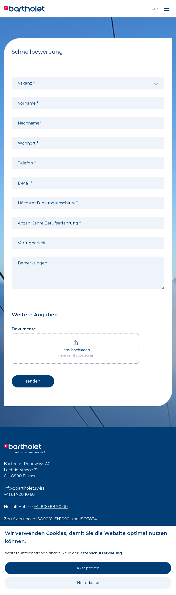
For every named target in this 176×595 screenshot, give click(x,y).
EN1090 (61, 519)
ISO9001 (44, 519)
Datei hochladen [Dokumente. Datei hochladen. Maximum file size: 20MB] (75, 350)
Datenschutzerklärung (100, 553)
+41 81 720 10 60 (19, 494)
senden (33, 381)
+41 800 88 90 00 (51, 506)
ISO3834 (88, 519)
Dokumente (24, 329)
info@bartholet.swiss (24, 488)
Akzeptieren (88, 568)
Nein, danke (88, 582)
